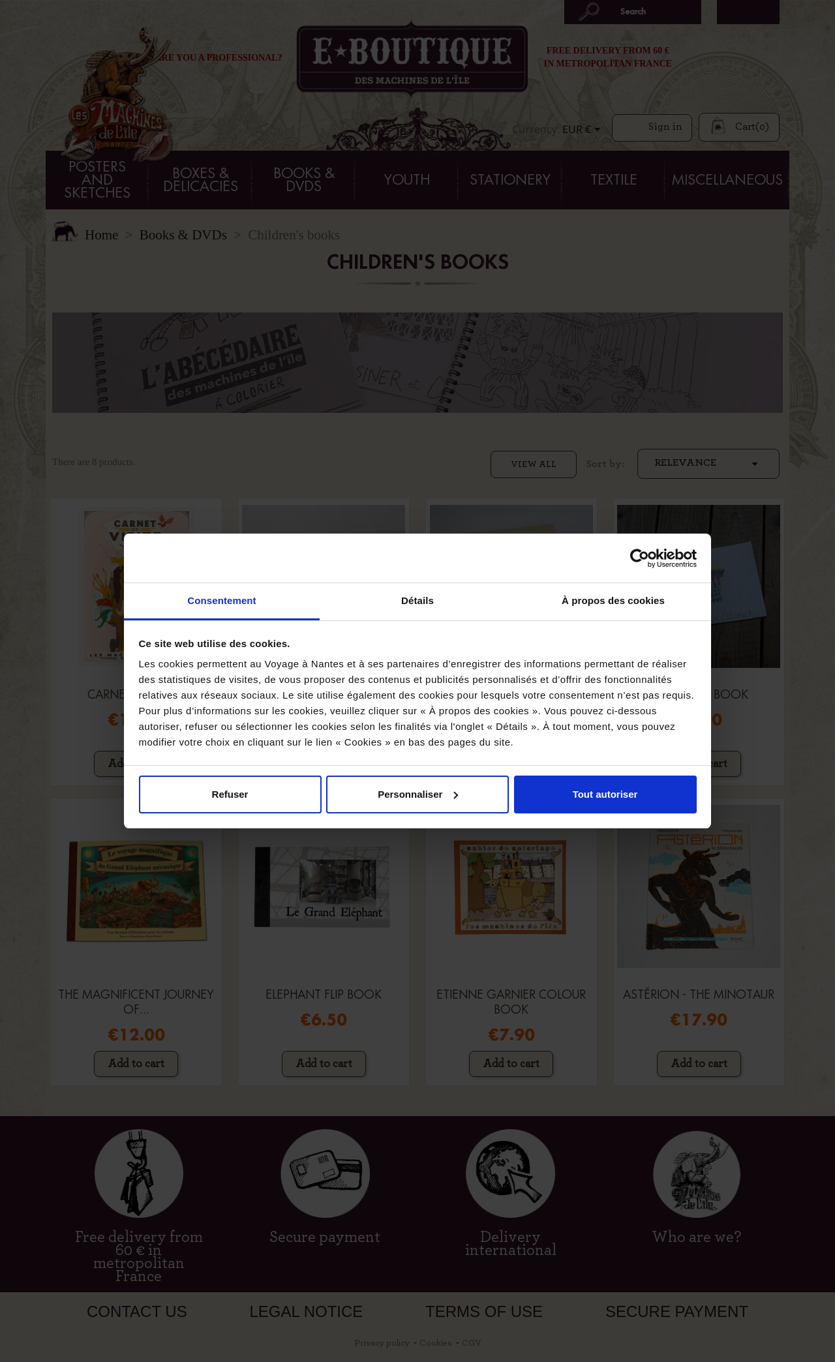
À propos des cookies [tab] (613, 600)
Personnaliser (418, 794)
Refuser (230, 794)
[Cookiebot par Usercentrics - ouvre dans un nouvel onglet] (640, 558)
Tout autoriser (605, 794)
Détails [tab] (417, 600)
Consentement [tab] (221, 600)
